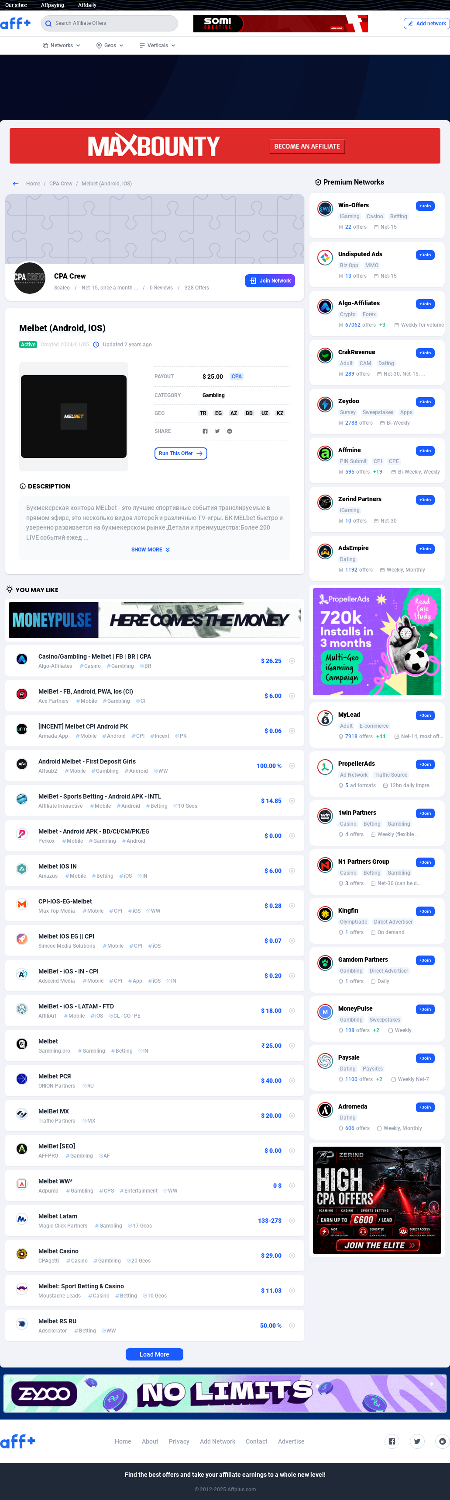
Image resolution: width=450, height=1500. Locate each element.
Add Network (217, 1441)
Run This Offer (181, 453)
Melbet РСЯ (54, 1076)
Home (33, 184)
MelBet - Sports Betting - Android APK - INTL (99, 796)
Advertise (291, 1441)
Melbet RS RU (57, 1321)
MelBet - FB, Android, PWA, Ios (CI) (85, 691)
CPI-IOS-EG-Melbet (65, 901)
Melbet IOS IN (57, 866)
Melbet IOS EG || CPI (66, 936)
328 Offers (197, 288)
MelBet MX (53, 1111)
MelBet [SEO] (56, 1146)
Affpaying (52, 5)
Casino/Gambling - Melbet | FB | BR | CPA (94, 656)
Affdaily (87, 5)
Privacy (179, 1441)
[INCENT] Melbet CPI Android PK (83, 726)
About (150, 1441)
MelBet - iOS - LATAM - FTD (76, 1006)
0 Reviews (161, 288)
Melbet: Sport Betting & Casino (81, 1286)
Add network (427, 24)
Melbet (48, 1041)
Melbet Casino (58, 1251)
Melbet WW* (55, 1181)
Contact (257, 1441)
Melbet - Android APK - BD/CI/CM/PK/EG (94, 831)
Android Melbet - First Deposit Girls (87, 761)
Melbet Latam (57, 1216)
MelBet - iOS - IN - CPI (68, 971)
